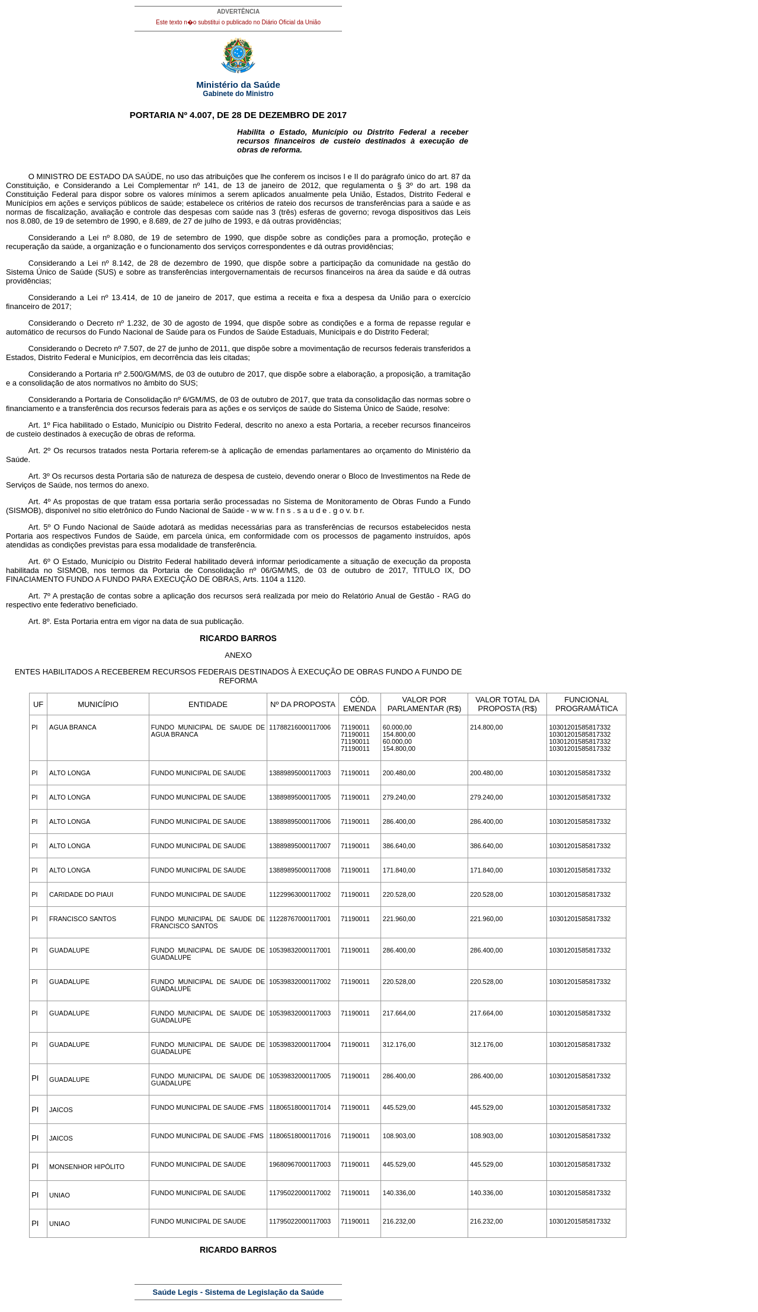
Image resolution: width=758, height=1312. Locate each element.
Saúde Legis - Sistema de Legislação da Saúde (238, 1292)
